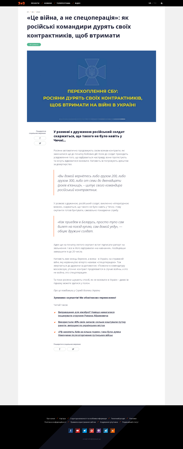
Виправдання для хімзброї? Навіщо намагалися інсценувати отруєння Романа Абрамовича (86, 314)
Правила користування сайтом (83, 422)
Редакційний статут (130, 422)
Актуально (34, 44)
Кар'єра (63, 418)
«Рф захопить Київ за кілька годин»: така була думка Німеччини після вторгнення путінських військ (89, 333)
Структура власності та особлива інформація (88, 418)
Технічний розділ (118, 418)
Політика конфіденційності (55, 422)
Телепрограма (63, 3)
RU (155, 3)
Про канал (51, 418)
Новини (48, 3)
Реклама (132, 418)
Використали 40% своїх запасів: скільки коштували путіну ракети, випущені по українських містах (92, 323)
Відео (77, 3)
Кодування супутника (109, 422)
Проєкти (35, 3)
